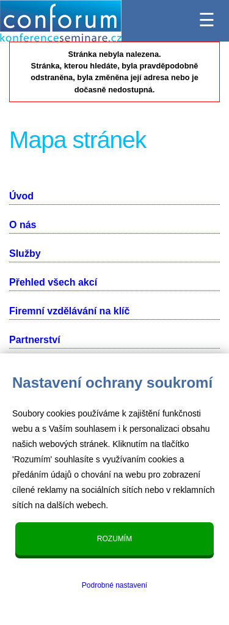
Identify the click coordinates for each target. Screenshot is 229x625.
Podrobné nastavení (114, 585)
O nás (22, 225)
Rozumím (114, 538)
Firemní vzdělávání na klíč (69, 311)
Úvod (21, 196)
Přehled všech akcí (53, 282)
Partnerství (34, 340)
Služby (25, 253)
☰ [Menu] (206, 16)
